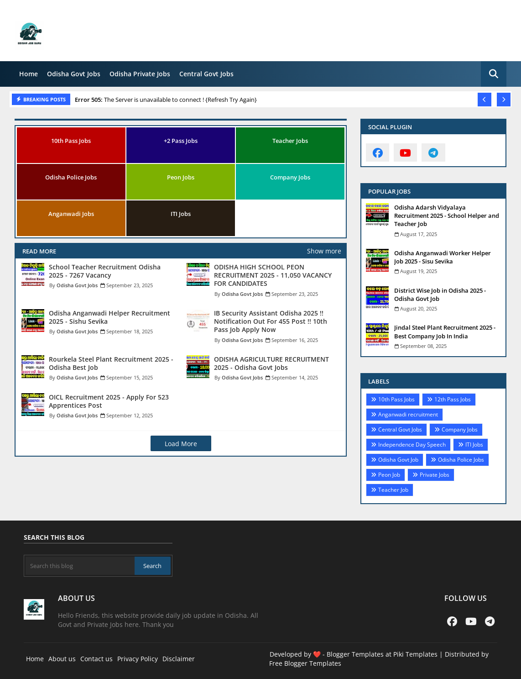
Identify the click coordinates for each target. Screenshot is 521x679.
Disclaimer (178, 658)
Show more (324, 251)
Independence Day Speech (412, 444)
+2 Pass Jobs (181, 141)
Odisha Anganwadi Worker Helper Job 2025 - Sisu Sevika (442, 257)
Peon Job (389, 475)
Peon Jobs (180, 177)
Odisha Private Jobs (139, 73)
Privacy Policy (137, 658)
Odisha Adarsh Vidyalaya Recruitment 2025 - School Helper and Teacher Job (446, 215)
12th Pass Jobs (452, 399)
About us (62, 658)
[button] (493, 74)
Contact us (96, 658)
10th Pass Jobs (71, 141)
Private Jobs (434, 475)
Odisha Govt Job (398, 459)
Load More (181, 443)
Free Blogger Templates (305, 663)
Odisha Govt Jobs (73, 73)
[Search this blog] (80, 566)
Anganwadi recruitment (408, 414)
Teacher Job (393, 490)
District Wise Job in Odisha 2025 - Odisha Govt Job (440, 294)
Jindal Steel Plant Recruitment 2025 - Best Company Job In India (444, 331)
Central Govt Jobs (206, 73)
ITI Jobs (181, 214)
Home (28, 73)
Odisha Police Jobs (71, 177)
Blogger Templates (355, 654)
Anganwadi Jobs (71, 214)
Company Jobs (290, 177)
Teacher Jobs (290, 141)
